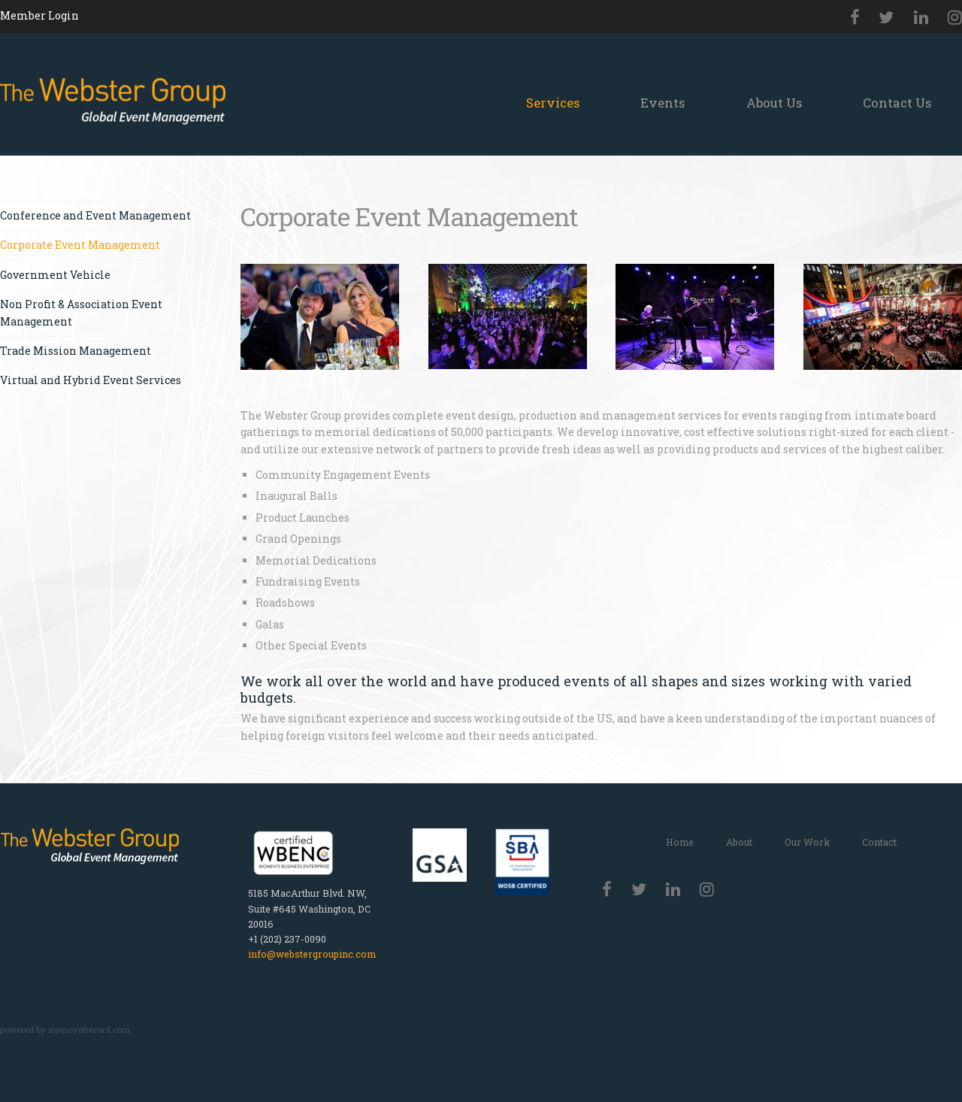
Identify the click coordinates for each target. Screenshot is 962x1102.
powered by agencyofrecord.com (65, 1029)
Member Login (39, 15)
